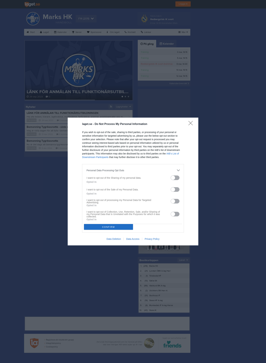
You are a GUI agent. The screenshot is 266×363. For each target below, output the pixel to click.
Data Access (132, 239)
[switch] (175, 177)
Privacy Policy (152, 239)
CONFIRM (108, 227)
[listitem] (133, 170)
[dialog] (133, 181)
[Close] (191, 124)
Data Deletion (114, 239)
